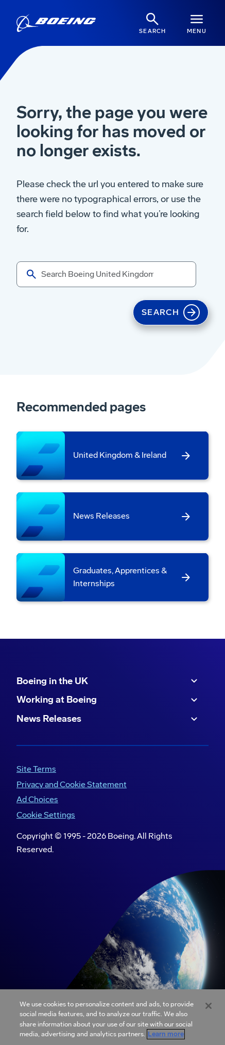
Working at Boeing (108, 700)
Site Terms (36, 769)
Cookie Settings (45, 815)
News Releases (108, 719)
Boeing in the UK (108, 681)
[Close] (208, 1005)
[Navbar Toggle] (197, 23)
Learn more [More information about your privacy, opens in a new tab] (166, 1034)
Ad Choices (37, 799)
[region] (112, 1017)
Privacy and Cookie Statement (71, 784)
